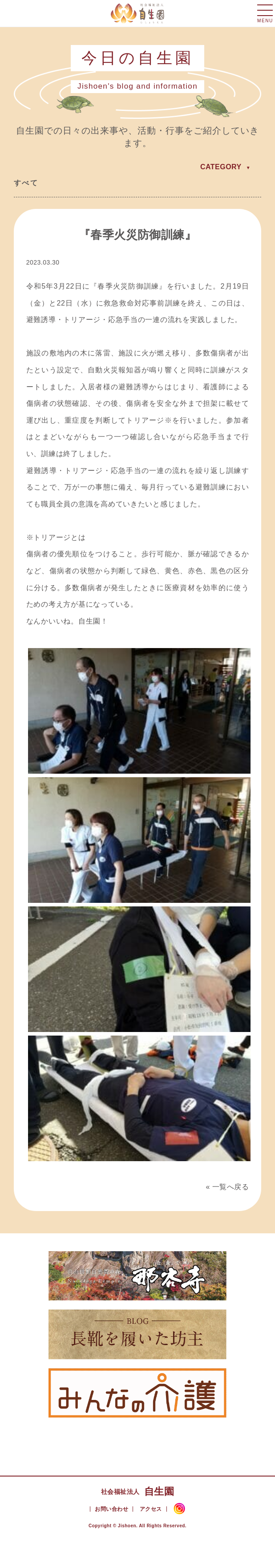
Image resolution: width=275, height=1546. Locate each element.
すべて (26, 183)
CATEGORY (221, 167)
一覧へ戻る (230, 1187)
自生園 (137, 1491)
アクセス (151, 1509)
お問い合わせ (111, 1509)
